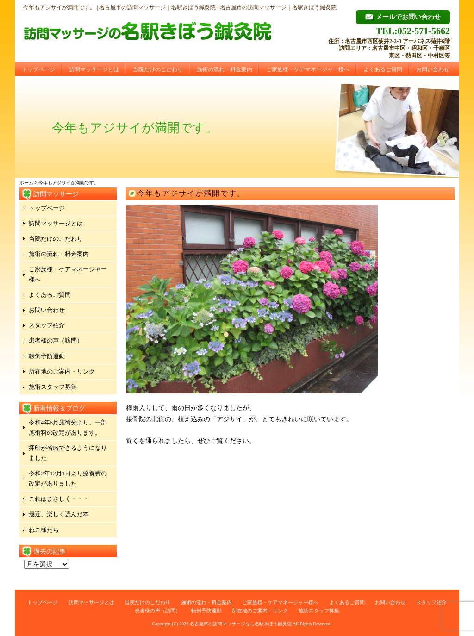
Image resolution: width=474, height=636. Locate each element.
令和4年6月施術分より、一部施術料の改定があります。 (68, 427)
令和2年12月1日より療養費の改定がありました (68, 478)
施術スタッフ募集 (53, 386)
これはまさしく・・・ (59, 498)
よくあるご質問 (382, 69)
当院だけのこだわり (158, 69)
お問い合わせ (432, 69)
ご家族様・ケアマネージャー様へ (307, 69)
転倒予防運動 (47, 356)
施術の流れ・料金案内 (224, 69)
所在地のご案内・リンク (62, 371)
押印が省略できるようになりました (68, 452)
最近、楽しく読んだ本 (59, 514)
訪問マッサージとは (94, 69)
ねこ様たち (44, 529)
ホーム (26, 182)
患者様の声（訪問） (56, 340)
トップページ (38, 69)
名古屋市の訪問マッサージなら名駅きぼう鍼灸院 (241, 623)
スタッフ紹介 (47, 325)
